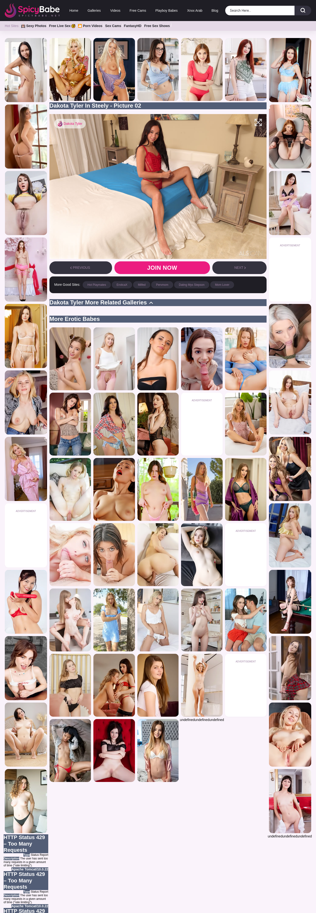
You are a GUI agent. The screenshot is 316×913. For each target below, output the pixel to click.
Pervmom (162, 284)
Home (73, 10)
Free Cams (138, 10)
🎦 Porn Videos (90, 26)
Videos (115, 10)
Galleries (94, 10)
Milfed (141, 284)
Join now (162, 267)
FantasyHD (132, 26)
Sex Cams (113, 26)
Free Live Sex (62, 26)
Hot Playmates (96, 284)
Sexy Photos (33, 26)
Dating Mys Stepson (191, 284)
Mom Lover (222, 284)
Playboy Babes (166, 10)
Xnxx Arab (194, 10)
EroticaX (122, 284)
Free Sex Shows (157, 26)
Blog (215, 10)
